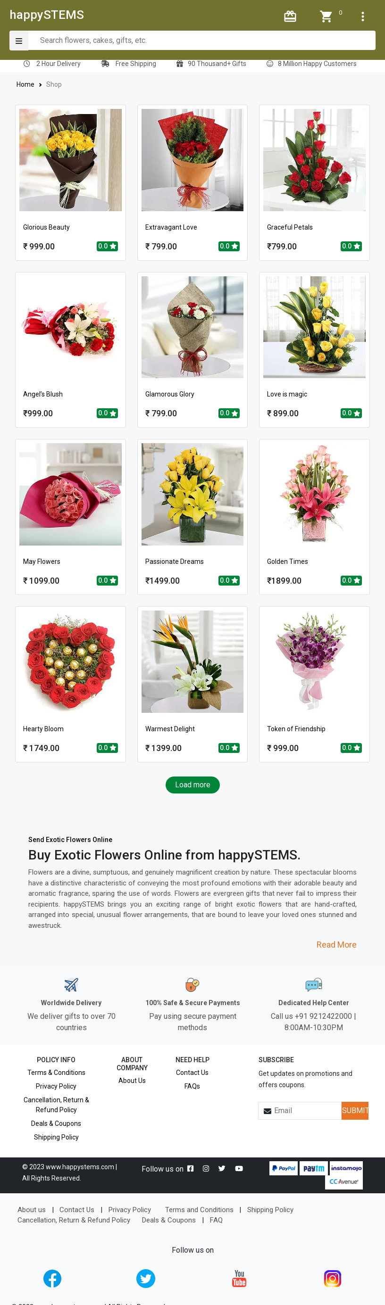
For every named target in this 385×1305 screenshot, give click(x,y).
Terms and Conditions (199, 1210)
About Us (132, 1080)
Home (26, 84)
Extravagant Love (171, 227)
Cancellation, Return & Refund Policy (56, 1105)
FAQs (192, 1086)
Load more (192, 784)
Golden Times (287, 561)
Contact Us (192, 1072)
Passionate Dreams (174, 561)
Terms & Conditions (56, 1072)
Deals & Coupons (56, 1123)
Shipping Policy (56, 1137)
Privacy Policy (56, 1086)
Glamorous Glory (169, 394)
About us (31, 1210)
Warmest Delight (170, 729)
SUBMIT (355, 1110)
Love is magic (287, 394)
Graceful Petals (290, 227)
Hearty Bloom (43, 729)
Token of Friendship (296, 729)
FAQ (216, 1220)
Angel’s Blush (43, 394)
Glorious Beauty (46, 227)
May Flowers (41, 561)
